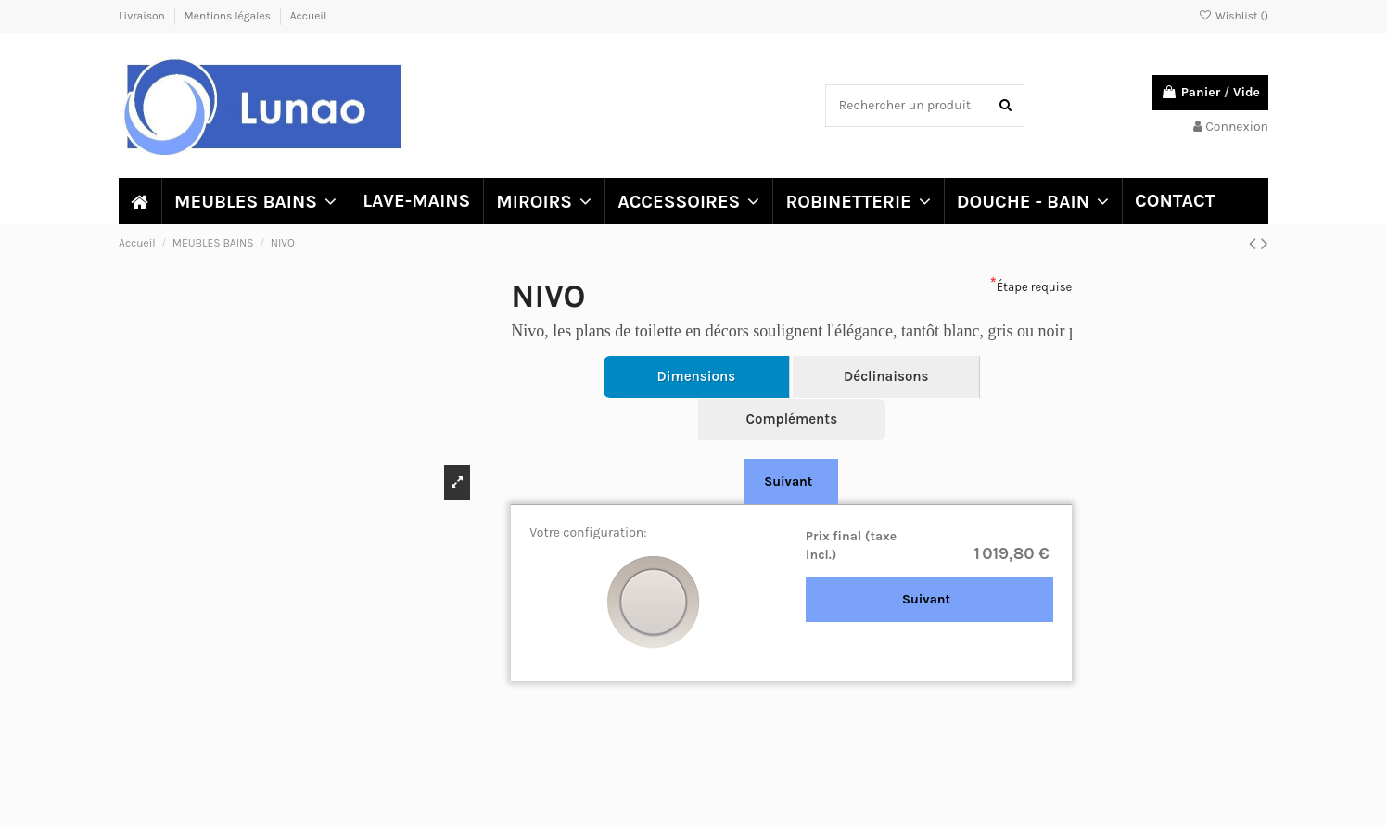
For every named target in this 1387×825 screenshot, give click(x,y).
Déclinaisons (886, 376)
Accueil (308, 15)
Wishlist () (1233, 15)
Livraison (143, 15)
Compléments (791, 419)
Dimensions (696, 376)
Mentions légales (229, 15)
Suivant (788, 481)
